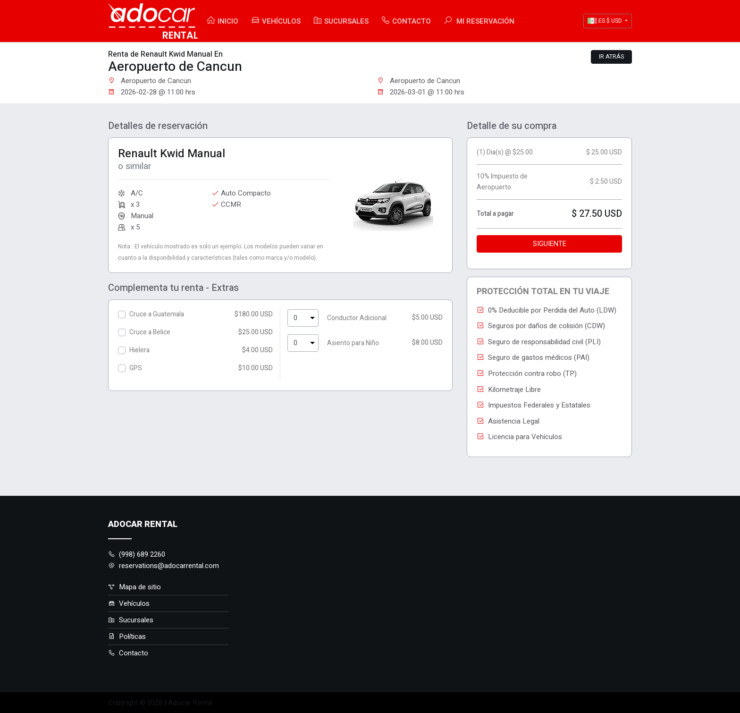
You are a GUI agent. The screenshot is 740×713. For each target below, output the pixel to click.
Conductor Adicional (357, 318)
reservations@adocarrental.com (163, 565)
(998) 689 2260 (136, 554)
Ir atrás (611, 56)
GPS (135, 368)
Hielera (139, 350)
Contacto (406, 21)
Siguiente (549, 244)
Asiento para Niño (353, 343)
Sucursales (341, 21)
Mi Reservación (478, 21)
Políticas (127, 636)
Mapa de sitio (134, 587)
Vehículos (276, 21)
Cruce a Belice (149, 332)
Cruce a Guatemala (156, 314)
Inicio (222, 21)
